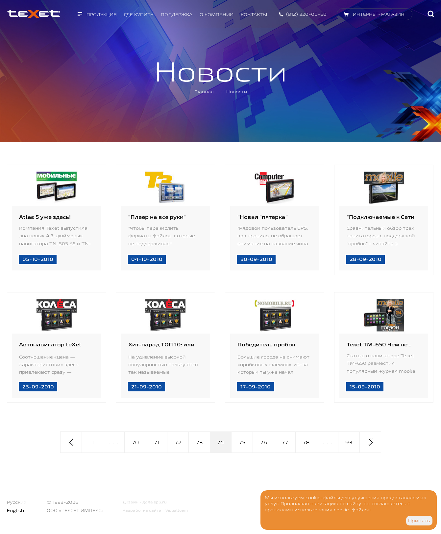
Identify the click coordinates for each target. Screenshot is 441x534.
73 (199, 442)
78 (306, 442)
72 (178, 442)
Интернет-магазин (378, 14)
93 (349, 442)
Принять (419, 520)
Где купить (139, 14)
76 (263, 442)
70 (135, 442)
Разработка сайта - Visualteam (155, 510)
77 (285, 442)
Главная (204, 91)
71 (156, 442)
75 (242, 442)
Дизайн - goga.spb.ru (145, 502)
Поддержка (176, 14)
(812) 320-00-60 (306, 14)
